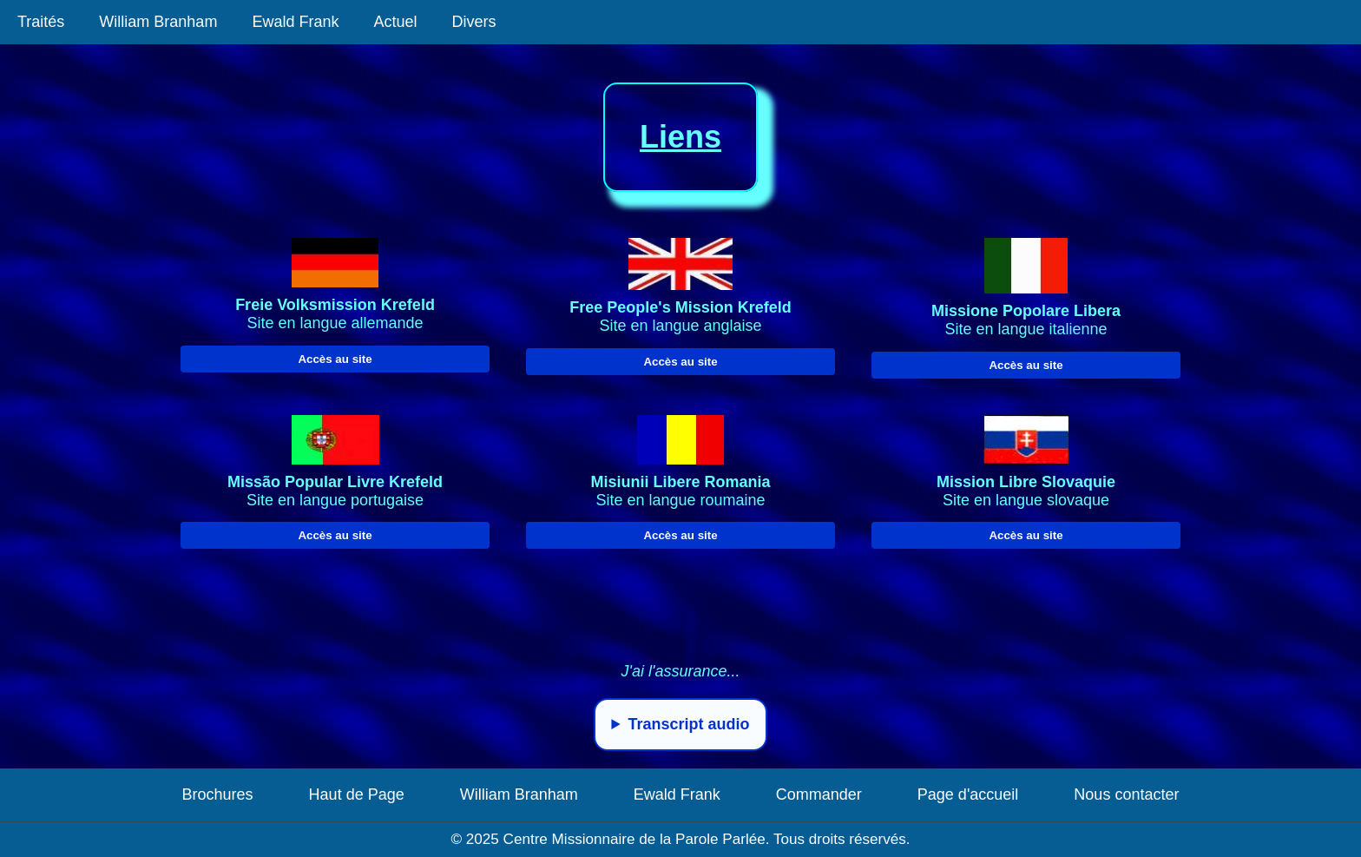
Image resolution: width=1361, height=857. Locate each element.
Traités (40, 21)
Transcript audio (689, 724)
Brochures (217, 794)
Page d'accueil (968, 794)
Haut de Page (356, 794)
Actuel (395, 21)
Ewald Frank (295, 21)
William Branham (158, 21)
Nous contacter (1126, 794)
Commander (819, 794)
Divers (473, 21)
